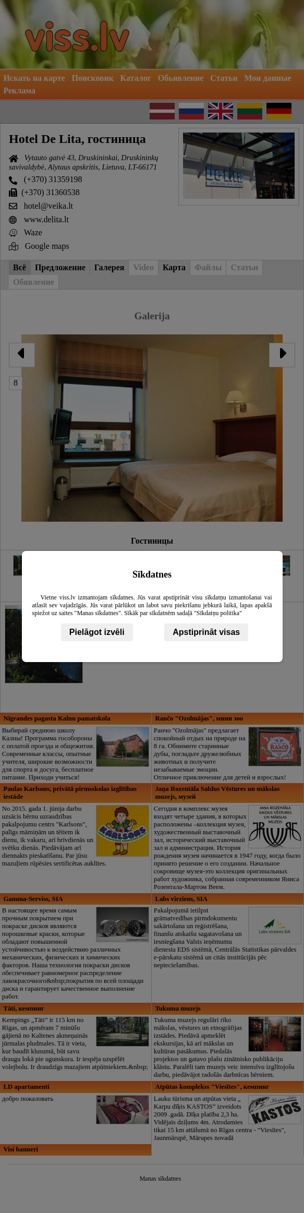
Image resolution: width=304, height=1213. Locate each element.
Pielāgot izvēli (97, 632)
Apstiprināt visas (206, 632)
